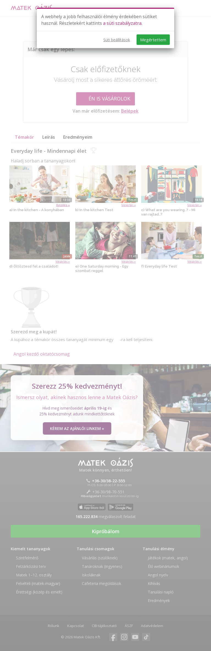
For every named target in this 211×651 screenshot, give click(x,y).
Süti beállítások (116, 39)
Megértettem (153, 39)
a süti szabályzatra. (122, 23)
